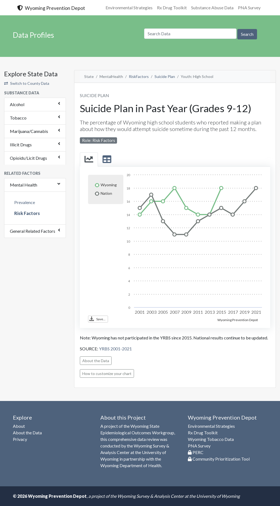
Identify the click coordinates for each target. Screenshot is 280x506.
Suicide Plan (164, 76)
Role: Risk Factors (98, 140)
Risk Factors (27, 213)
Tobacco (18, 117)
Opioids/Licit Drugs (28, 158)
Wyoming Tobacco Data (211, 439)
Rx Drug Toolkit (172, 7)
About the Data (95, 360)
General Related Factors (32, 231)
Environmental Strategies (129, 7)
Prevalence (24, 202)
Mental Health (23, 184)
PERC (195, 452)
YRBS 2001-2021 (115, 348)
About (19, 426)
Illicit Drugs (21, 144)
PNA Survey (249, 7)
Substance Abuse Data (212, 7)
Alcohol (17, 104)
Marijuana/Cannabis (29, 131)
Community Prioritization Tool (219, 458)
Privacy (20, 439)
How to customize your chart (107, 373)
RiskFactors (139, 76)
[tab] (89, 159)
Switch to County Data (26, 83)
